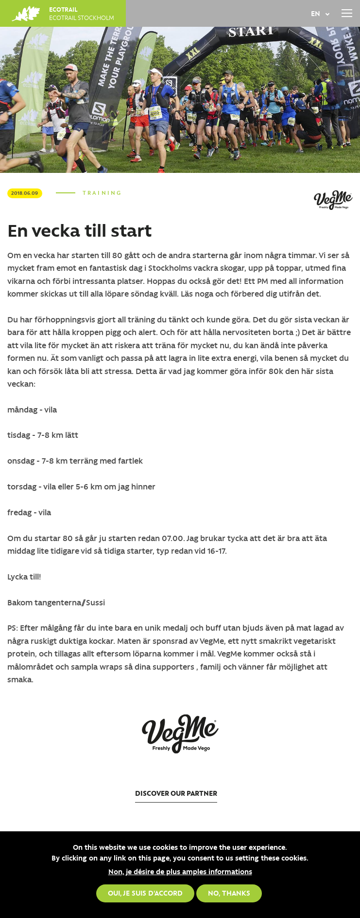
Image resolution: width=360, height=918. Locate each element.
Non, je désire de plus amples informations (180, 871)
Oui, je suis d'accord (145, 893)
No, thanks (229, 893)
